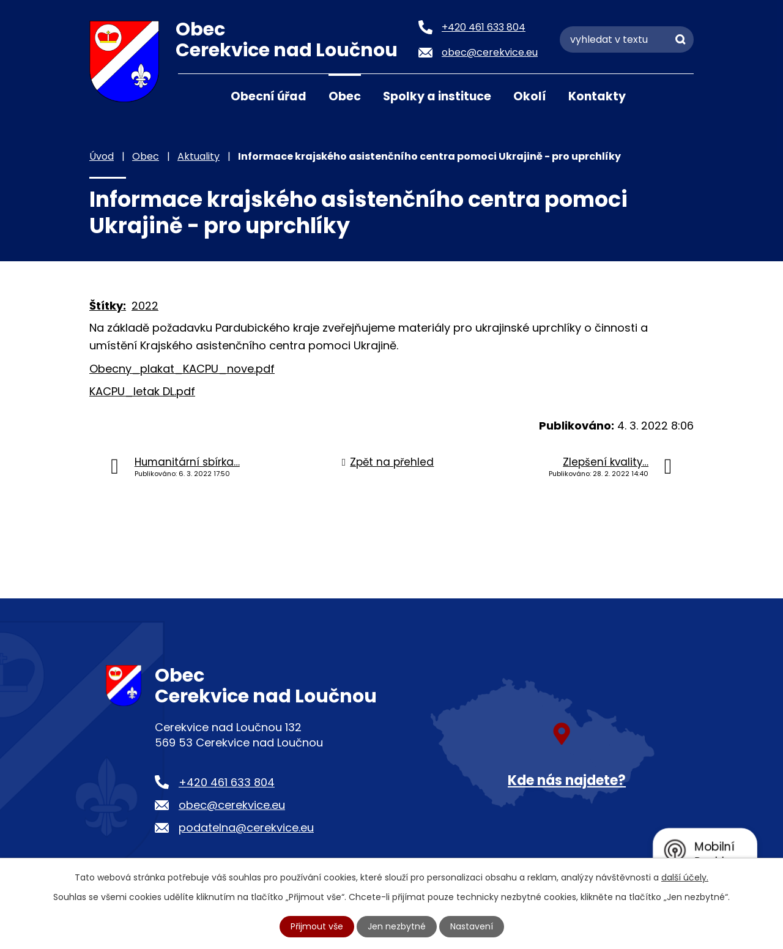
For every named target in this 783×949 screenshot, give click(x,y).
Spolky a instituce (437, 96)
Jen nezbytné (397, 926)
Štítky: (107, 305)
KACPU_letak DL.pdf (142, 391)
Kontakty (597, 96)
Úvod (193, 95)
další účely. (684, 877)
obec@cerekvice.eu (232, 805)
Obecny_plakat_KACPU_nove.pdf (182, 368)
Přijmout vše (317, 926)
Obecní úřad (268, 96)
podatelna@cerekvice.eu (246, 827)
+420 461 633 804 (227, 782)
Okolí (529, 96)
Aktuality (198, 156)
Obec (344, 96)
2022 (145, 305)
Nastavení (471, 926)
